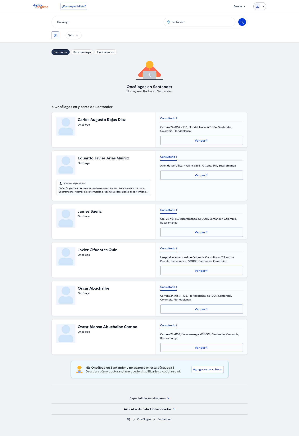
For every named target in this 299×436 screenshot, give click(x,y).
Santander (60, 52)
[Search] (242, 22)
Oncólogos (144, 419)
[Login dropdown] (259, 6)
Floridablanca (105, 52)
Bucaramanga (82, 52)
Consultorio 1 (168, 118)
